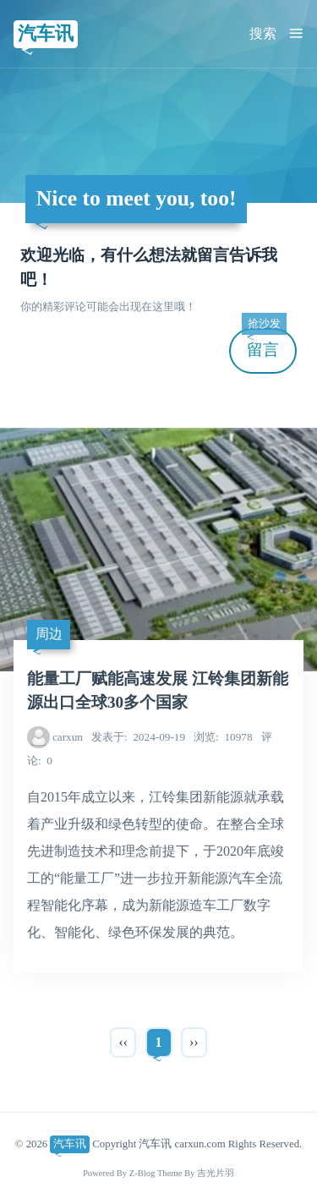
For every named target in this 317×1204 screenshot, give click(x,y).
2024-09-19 (138, 737)
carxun (67, 737)
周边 (49, 634)
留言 (264, 343)
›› (194, 1042)
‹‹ (123, 1042)
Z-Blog (142, 1173)
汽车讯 (46, 33)
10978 (223, 737)
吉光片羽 (215, 1173)
